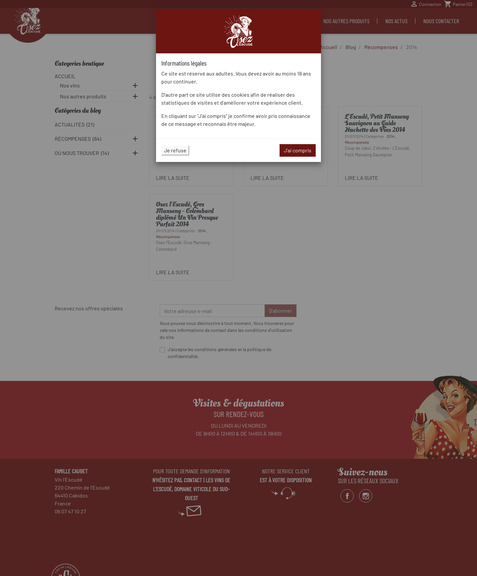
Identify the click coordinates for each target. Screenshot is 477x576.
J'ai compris (297, 150)
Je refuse (175, 150)
